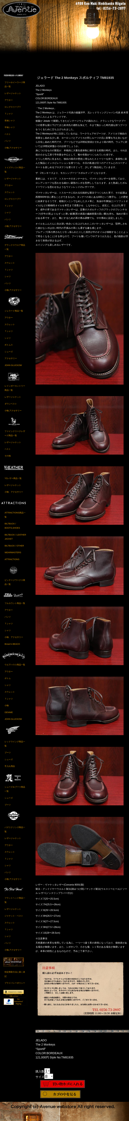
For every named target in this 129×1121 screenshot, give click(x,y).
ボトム (8, 681)
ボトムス (9, 347)
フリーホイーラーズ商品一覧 (15, 87)
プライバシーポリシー (15, 986)
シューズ (9, 354)
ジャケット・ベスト (14, 918)
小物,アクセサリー (13, 150)
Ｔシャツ (9, 116)
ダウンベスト (11, 406)
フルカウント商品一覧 (15, 606)
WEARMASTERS (13, 555)
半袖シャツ (10, 130)
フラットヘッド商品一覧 (15, 903)
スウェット (10, 195)
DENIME (9, 715)
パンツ (8, 143)
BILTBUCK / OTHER (14, 548)
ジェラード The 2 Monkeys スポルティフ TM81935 (75, 80)
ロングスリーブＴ (13, 110)
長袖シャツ (10, 123)
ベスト (8, 137)
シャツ (8, 215)
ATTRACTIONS (12, 562)
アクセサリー (11, 361)
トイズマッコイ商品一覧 (15, 172)
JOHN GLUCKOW (13, 368)
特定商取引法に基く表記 (15, 977)
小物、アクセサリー (14, 495)
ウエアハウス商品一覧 (15, 667)
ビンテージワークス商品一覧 (15, 585)
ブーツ (8, 755)
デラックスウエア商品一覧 (15, 250)
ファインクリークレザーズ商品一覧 (15, 436)
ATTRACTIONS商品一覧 (15, 517)
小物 (7, 708)
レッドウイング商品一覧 (15, 746)
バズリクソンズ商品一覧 (15, 832)
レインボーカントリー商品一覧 (15, 390)
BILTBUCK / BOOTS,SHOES (12, 528)
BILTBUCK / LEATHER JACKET (15, 539)
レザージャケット (13, 96)
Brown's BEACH (12, 646)
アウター (9, 103)
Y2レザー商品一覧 (13, 481)
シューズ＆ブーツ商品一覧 (15, 792)
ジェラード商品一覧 (14, 313)
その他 (8, 458)
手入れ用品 (10, 769)
